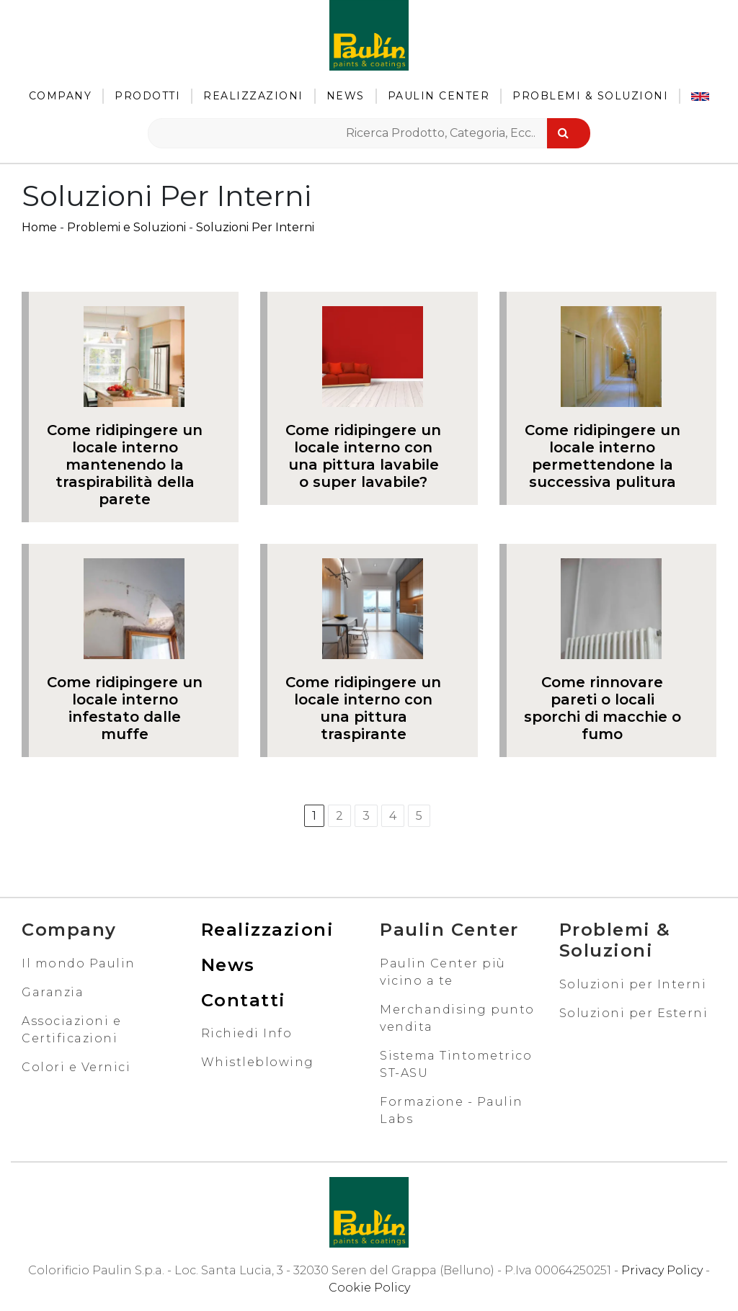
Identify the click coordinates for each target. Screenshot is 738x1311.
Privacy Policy (662, 1270)
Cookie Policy (369, 1287)
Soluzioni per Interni (633, 984)
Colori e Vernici (76, 1067)
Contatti (243, 1000)
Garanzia (53, 992)
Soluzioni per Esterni (633, 1013)
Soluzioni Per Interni (255, 227)
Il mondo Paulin (78, 963)
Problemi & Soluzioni (590, 95)
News (345, 95)
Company (60, 95)
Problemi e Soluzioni (126, 227)
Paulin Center (439, 95)
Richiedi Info (247, 1033)
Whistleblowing (257, 1062)
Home (39, 227)
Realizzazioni (253, 95)
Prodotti (147, 95)
